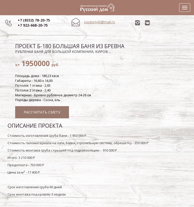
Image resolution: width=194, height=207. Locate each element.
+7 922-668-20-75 (33, 25)
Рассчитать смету (42, 112)
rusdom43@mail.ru (99, 22)
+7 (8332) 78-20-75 (34, 20)
